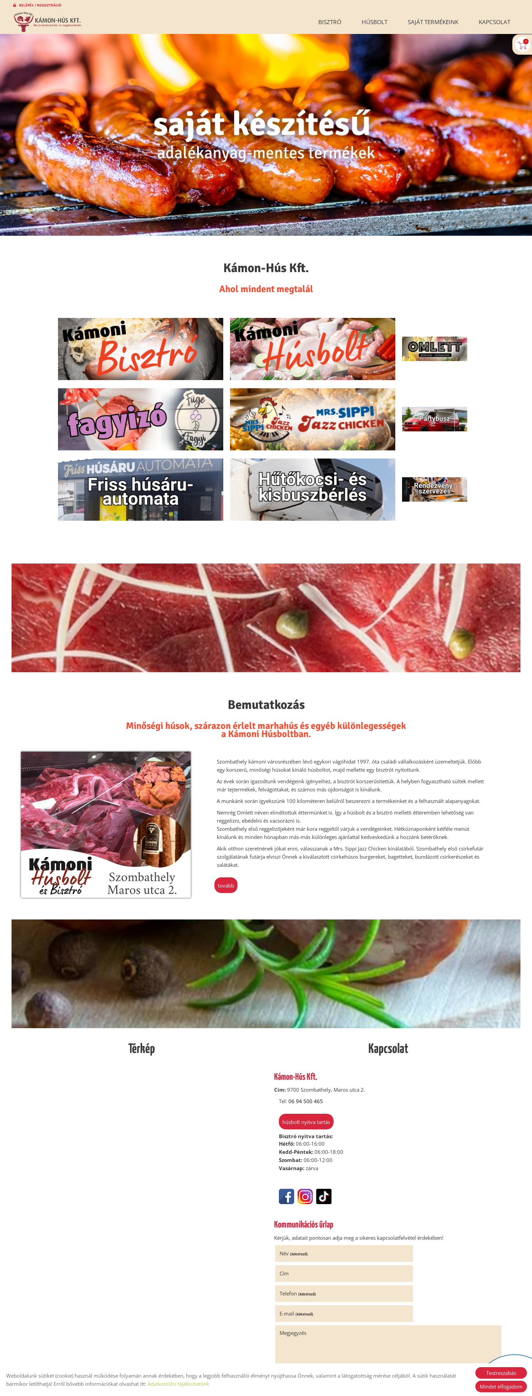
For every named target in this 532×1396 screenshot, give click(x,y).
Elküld (287, 1313)
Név (296, 1178)
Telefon (300, 1198)
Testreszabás (501, 1373)
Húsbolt (374, 22)
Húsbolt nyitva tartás (303, 1047)
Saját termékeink (433, 22)
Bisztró (329, 22)
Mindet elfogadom (501, 1386)
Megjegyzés (295, 1217)
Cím (398, 1178)
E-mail (410, 1198)
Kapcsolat (494, 22)
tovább (228, 810)
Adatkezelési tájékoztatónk (178, 1383)
